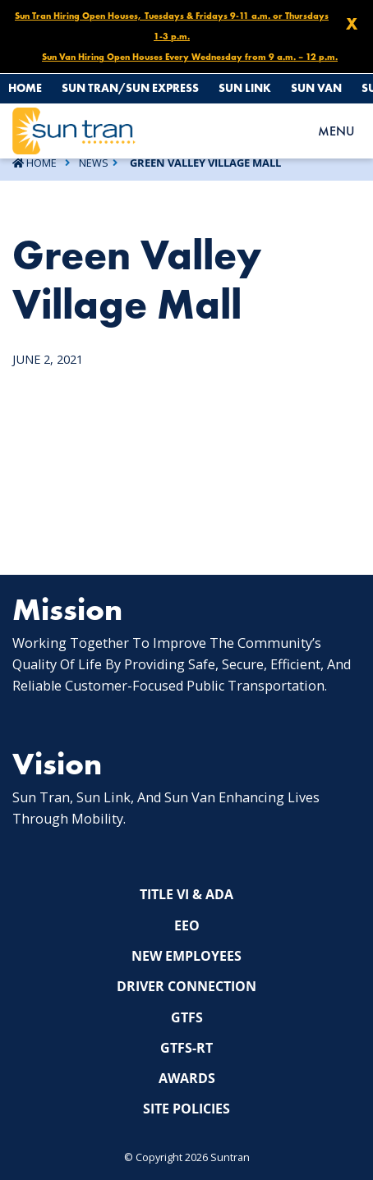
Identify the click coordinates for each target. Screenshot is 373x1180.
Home (25, 87)
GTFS (187, 1017)
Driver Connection (186, 986)
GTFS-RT (186, 1048)
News (93, 162)
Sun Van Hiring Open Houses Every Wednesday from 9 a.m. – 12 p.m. (190, 56)
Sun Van (316, 87)
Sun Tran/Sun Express (130, 87)
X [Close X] (351, 23)
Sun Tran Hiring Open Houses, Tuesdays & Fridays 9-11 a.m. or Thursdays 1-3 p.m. (172, 26)
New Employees (186, 956)
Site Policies (186, 1109)
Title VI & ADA (186, 894)
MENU (336, 131)
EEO (187, 925)
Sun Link (245, 87)
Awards (187, 1078)
